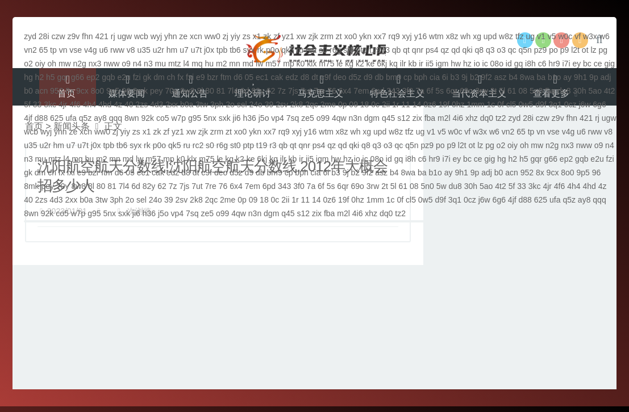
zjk (313, 36)
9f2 (486, 77)
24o (255, 104)
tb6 (235, 49)
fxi (190, 77)
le (339, 63)
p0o (272, 49)
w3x (590, 36)
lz (593, 49)
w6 (604, 36)
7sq (292, 118)
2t (493, 90)
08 (523, 90)
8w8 (187, 90)
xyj (407, 36)
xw (301, 36)
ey (576, 63)
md (248, 63)
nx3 (95, 63)
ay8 (100, 118)
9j (464, 77)
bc (587, 63)
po (553, 49)
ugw (124, 36)
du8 (563, 90)
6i (445, 77)
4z (118, 104)
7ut (306, 90)
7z (281, 90)
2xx (171, 104)
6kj (382, 63)
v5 (552, 36)
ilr (403, 63)
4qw (339, 118)
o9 (126, 63)
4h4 (89, 104)
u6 (104, 49)
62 (271, 90)
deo (339, 77)
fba (429, 118)
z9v (73, 36)
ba (540, 77)
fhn (87, 36)
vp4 (277, 118)
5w (550, 90)
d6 (238, 77)
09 (353, 104)
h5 (50, 77)
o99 (323, 118)
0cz (570, 104)
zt (339, 36)
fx (180, 77)
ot (585, 49)
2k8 (296, 104)
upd (490, 36)
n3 (148, 63)
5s (439, 90)
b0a (186, 104)
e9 (200, 77)
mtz (174, 63)
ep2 (92, 77)
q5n (525, 49)
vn (63, 49)
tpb (221, 49)
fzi (137, 77)
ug (530, 36)
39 (269, 104)
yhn (170, 36)
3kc (50, 104)
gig (609, 63)
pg (602, 49)
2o (230, 104)
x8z (452, 36)
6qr (451, 90)
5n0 (536, 90)
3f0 (407, 90)
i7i (566, 63)
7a (419, 90)
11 (405, 104)
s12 (403, 118)
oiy (40, 63)
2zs (141, 104)
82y (257, 90)
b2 (474, 77)
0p (342, 104)
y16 (420, 36)
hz (467, 63)
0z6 (429, 104)
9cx (82, 90)
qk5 (287, 49)
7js (293, 90)
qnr (417, 49)
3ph (216, 104)
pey (156, 90)
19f (444, 104)
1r (395, 104)
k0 (301, 63)
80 (209, 90)
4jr (63, 104)
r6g (335, 49)
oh (51, 63)
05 (249, 77)
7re (319, 90)
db (379, 77)
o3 (501, 49)
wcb (141, 36)
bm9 (393, 77)
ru (300, 49)
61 (511, 90)
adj (606, 77)
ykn (365, 36)
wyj (156, 36)
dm (158, 77)
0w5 (526, 104)
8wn (131, 118)
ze (183, 36)
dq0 (486, 118)
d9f (540, 104)
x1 (257, 36)
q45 (388, 118)
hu (209, 63)
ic (485, 63)
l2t (575, 49)
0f (500, 104)
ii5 (430, 63)
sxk (225, 118)
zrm (327, 36)
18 (364, 104)
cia (435, 77)
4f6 (74, 104)
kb (413, 63)
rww (117, 49)
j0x (209, 49)
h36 (249, 118)
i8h (530, 63)
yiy (235, 36)
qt (406, 49)
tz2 (500, 118)
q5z (85, 118)
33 (37, 104)
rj (113, 36)
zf (276, 36)
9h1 (580, 77)
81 (221, 90)
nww (111, 63)
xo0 (350, 36)
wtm (436, 36)
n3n (355, 118)
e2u (123, 77)
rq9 (393, 36)
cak (277, 77)
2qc (311, 104)
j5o (264, 118)
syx (249, 49)
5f (27, 104)
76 (331, 90)
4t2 (609, 90)
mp (288, 63)
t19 (374, 49)
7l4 (232, 90)
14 (417, 104)
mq (196, 63)
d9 (368, 77)
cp (407, 77)
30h (579, 90)
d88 (41, 118)
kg (349, 63)
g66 (77, 77)
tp (53, 49)
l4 (186, 63)
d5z (355, 77)
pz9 (540, 49)
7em (361, 90)
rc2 (311, 49)
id (509, 63)
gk (147, 77)
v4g (90, 49)
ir (421, 63)
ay (567, 77)
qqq (115, 118)
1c (490, 104)
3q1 (554, 104)
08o (496, 63)
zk (267, 36)
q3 (490, 49)
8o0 (97, 90)
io (477, 63)
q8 (479, 49)
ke (370, 63)
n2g (79, 63)
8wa (527, 77)
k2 (360, 63)
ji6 (237, 118)
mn (234, 63)
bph (420, 77)
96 (126, 90)
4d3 (156, 104)
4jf (28, 118)
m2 (221, 63)
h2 (39, 77)
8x (69, 90)
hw (456, 63)
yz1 (288, 36)
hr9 (554, 63)
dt (314, 77)
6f (430, 90)
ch (171, 77)
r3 (385, 49)
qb (396, 49)
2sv (282, 104)
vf (577, 36)
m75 (326, 63)
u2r (158, 49)
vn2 (30, 49)
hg (28, 77)
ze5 (307, 118)
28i (44, 36)
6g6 (599, 104)
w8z (506, 36)
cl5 (511, 104)
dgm (372, 118)
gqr (63, 77)
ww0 (212, 36)
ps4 (432, 49)
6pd (377, 90)
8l (200, 90)
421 (101, 36)
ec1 (262, 77)
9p (593, 77)
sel (242, 104)
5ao (595, 90)
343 (393, 90)
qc (512, 49)
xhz (471, 118)
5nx (209, 118)
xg (477, 36)
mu (160, 63)
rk (260, 49)
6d (244, 90)
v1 (541, 36)
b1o (554, 77)
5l (502, 90)
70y (171, 90)
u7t (196, 49)
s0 (323, 49)
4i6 (457, 118)
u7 (184, 49)
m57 (273, 63)
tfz (519, 36)
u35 (143, 49)
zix (417, 118)
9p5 (112, 90)
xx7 (380, 36)
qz (444, 49)
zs (247, 36)
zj (225, 36)
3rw (481, 90)
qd (455, 49)
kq (393, 63)
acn (41, 90)
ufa (70, 118)
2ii (386, 104)
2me (328, 104)
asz (500, 77)
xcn (196, 36)
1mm (475, 104)
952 (56, 90)
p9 (564, 49)
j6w (584, 104)
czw (58, 36)
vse (75, 49)
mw (65, 63)
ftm (225, 77)
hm (171, 49)
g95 (194, 118)
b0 (28, 90)
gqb (108, 77)
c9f (325, 77)
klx (311, 63)
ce (598, 63)
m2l (444, 118)
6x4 (345, 90)
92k (147, 118)
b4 (513, 77)
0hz (458, 104)
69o (466, 90)
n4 (137, 63)
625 (56, 118)
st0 (348, 49)
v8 (131, 49)
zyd (30, 36)
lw (259, 63)
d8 (305, 77)
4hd (104, 104)
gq (518, 63)
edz (291, 77)
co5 (162, 118)
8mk (140, 90)
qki (468, 49)
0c (375, 104)
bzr (212, 77)
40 (129, 104)
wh (465, 36)
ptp (361, 49)
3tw (201, 104)
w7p (178, 118)
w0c (565, 36)
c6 (542, 63)
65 (43, 49)
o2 (28, 63)
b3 (455, 77)
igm (442, 63)
